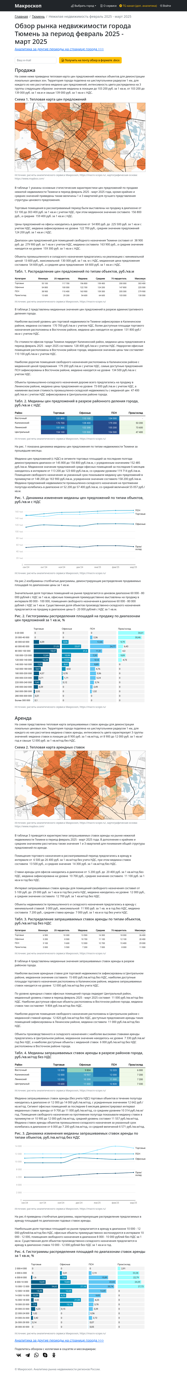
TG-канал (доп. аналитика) (138, 6)
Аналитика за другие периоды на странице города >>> (59, 49)
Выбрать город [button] (82, 6)
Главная (21, 16)
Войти (165, 6)
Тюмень (38, 16)
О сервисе (108, 6)
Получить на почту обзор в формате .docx (90, 60)
